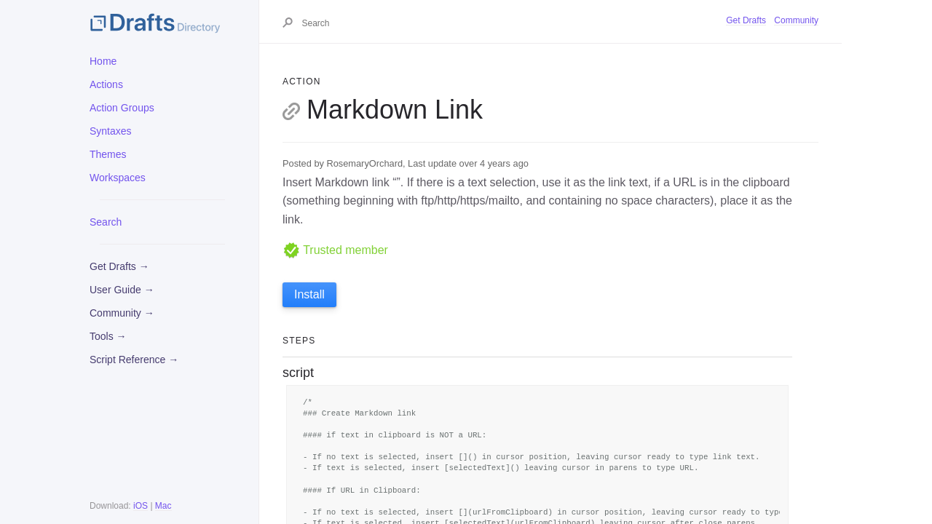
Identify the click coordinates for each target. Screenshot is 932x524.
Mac (163, 506)
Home (103, 61)
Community (796, 20)
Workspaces (118, 177)
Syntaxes (111, 131)
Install (309, 294)
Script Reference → (134, 359)
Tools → (108, 336)
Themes (108, 154)
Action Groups (122, 108)
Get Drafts (746, 20)
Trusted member (335, 250)
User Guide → (122, 289)
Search (106, 222)
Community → (122, 313)
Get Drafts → (119, 266)
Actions (106, 84)
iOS (140, 506)
